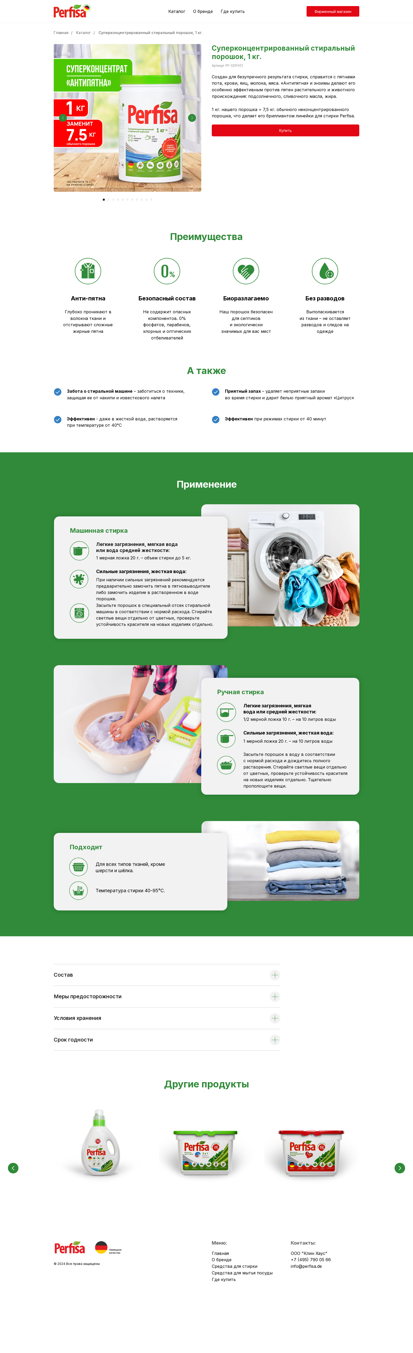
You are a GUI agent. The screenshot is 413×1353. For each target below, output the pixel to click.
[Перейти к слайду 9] (142, 200)
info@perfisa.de (306, 1312)
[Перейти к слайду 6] (127, 200)
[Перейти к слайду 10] (146, 200)
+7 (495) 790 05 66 (311, 1306)
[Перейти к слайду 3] (113, 200)
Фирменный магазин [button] (332, 11)
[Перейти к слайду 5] (123, 200)
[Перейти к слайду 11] (151, 200)
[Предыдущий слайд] (63, 118)
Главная (61, 32)
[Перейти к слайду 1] (104, 200)
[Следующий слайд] (192, 118)
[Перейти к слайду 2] (108, 200)
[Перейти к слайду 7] (132, 200)
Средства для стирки (234, 1312)
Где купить (233, 11)
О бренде (203, 11)
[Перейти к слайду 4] (118, 200)
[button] (285, 130)
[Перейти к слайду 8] (137, 200)
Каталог (176, 11)
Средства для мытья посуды (242, 1319)
